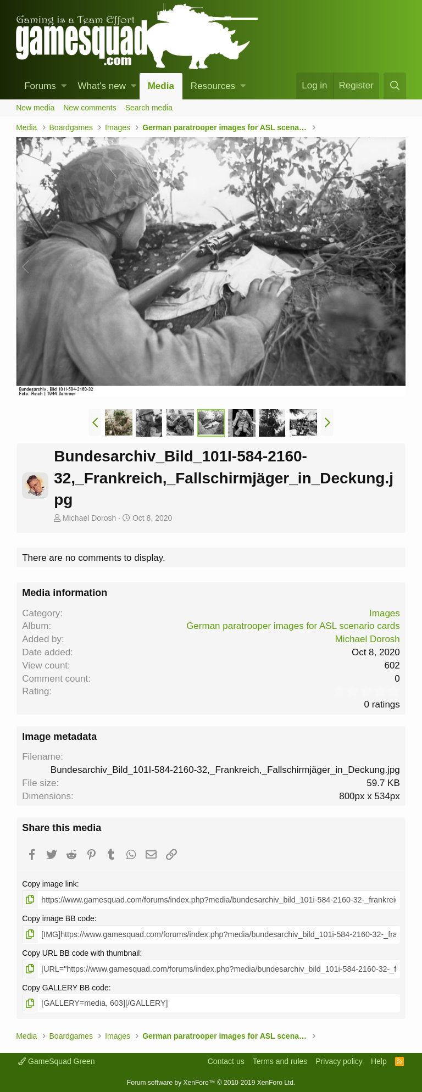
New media (35, 107)
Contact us (226, 1060)
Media (161, 86)
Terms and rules (280, 1060)
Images (384, 613)
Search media (149, 107)
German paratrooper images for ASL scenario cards (293, 626)
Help (379, 1060)
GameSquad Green (56, 1060)
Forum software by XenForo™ (211, 1081)
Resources (213, 86)
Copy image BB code (58, 918)
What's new (102, 86)
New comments (89, 107)
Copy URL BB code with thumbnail (81, 952)
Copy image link (49, 883)
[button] (64, 86)
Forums (40, 86)
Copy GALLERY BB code (65, 986)
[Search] (395, 86)
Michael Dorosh (89, 518)
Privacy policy (339, 1060)
